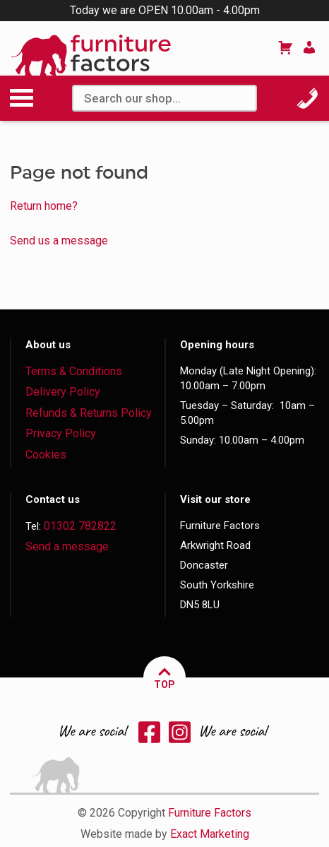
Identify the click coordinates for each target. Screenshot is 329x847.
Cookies (45, 454)
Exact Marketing (209, 834)
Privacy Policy (60, 433)
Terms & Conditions (73, 371)
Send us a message (59, 240)
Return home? (44, 206)
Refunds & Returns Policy (88, 413)
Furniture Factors (209, 812)
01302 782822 (80, 526)
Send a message (67, 546)
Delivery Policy (62, 391)
